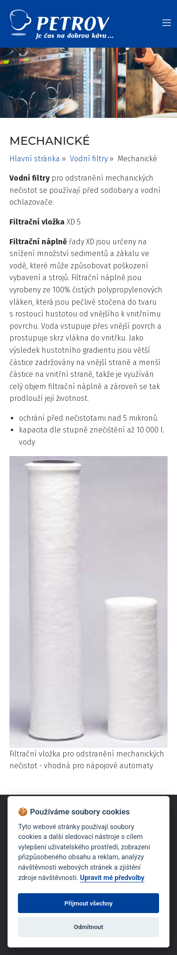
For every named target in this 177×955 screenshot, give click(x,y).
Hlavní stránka (34, 158)
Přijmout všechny (88, 903)
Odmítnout (88, 926)
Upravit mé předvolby (112, 878)
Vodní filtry (89, 158)
